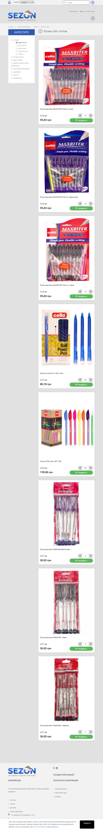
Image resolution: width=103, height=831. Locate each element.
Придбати (85, 120)
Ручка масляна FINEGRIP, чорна (53, 636)
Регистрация (90, 11)
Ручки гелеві (22, 48)
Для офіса (18, 60)
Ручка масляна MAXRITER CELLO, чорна (57, 285)
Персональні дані (60, 791)
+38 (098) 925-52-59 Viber (20, 818)
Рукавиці (17, 78)
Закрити (87, 823)
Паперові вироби (21, 69)
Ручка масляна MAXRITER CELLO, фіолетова (59, 197)
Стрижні (20, 54)
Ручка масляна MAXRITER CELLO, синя (57, 109)
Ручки (16, 40)
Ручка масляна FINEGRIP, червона (54, 724)
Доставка (12, 806)
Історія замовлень (60, 787)
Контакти (12, 798)
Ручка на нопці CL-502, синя (52, 372)
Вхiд (82, 11)
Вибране (57, 794)
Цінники (17, 72)
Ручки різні (18, 57)
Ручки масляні (22, 51)
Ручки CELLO (22, 42)
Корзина (74, 11)
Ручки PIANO (22, 45)
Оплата (11, 802)
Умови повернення (15, 809)
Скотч (16, 75)
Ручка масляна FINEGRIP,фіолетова (55, 548)
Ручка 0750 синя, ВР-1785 (51, 460)
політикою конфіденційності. (48, 827)
